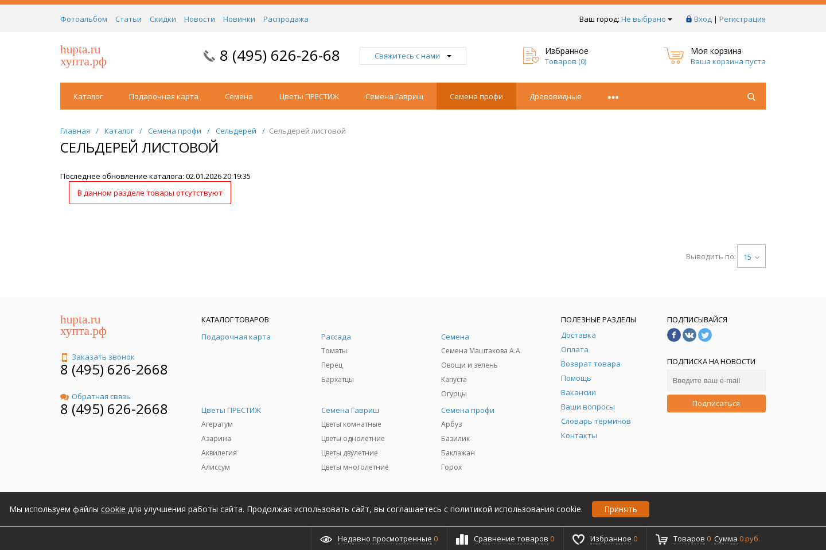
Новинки (239, 19)
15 (751, 257)
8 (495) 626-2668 (114, 369)
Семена (239, 96)
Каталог (88, 96)
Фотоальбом (83, 19)
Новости (199, 19)
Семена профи (476, 96)
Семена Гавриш (394, 96)
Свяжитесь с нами (413, 55)
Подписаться (716, 403)
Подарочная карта (163, 96)
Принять (620, 509)
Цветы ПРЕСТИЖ (309, 96)
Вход (703, 19)
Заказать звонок (97, 357)
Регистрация (742, 19)
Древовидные (555, 96)
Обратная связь (95, 396)
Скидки (163, 19)
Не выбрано (646, 19)
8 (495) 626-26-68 (280, 55)
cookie (113, 509)
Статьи (128, 19)
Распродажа (286, 19)
